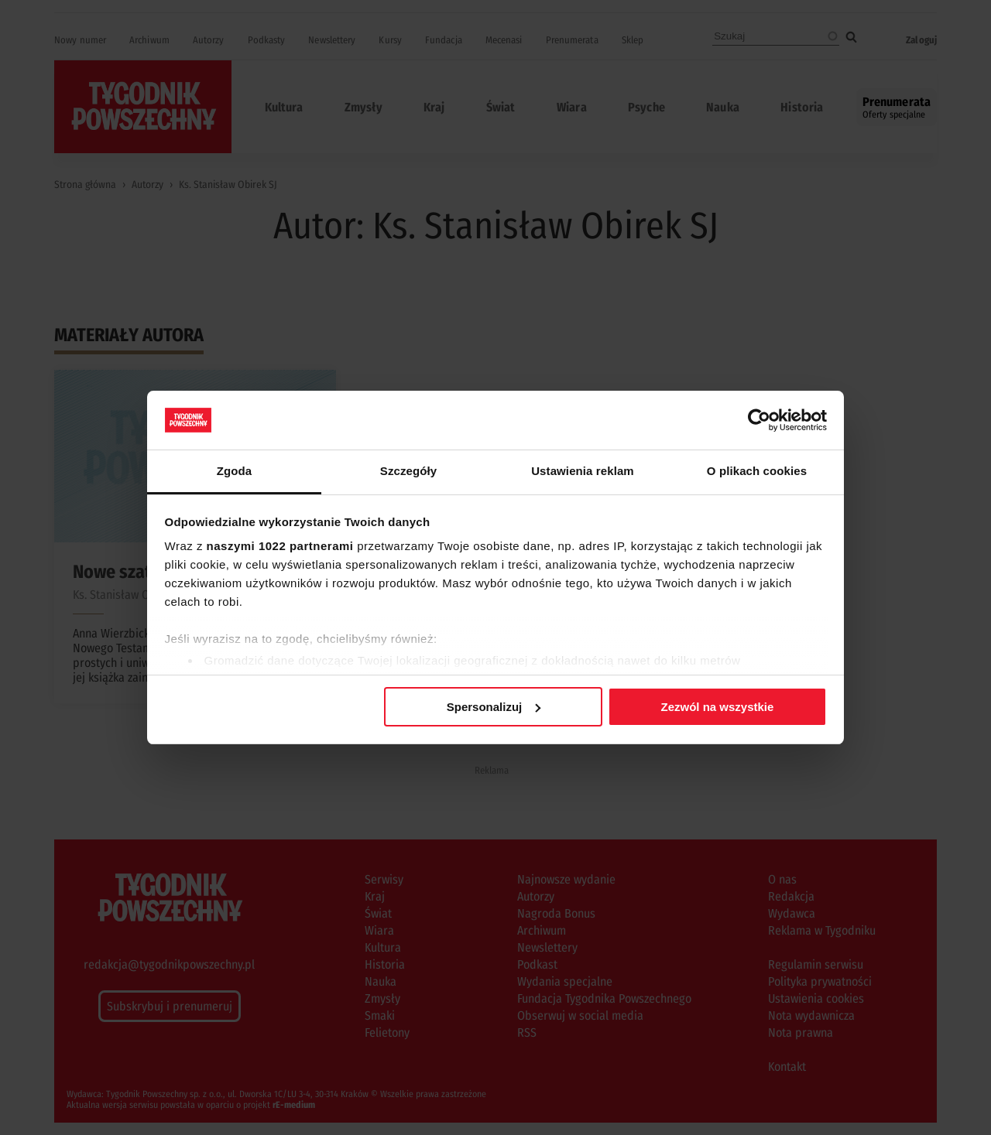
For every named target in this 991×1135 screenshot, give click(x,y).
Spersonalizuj (494, 706)
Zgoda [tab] (234, 470)
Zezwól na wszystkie (716, 706)
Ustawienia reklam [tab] (582, 470)
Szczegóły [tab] (408, 470)
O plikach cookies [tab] (757, 470)
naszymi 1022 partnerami (280, 545)
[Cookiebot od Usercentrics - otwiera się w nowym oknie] (759, 420)
